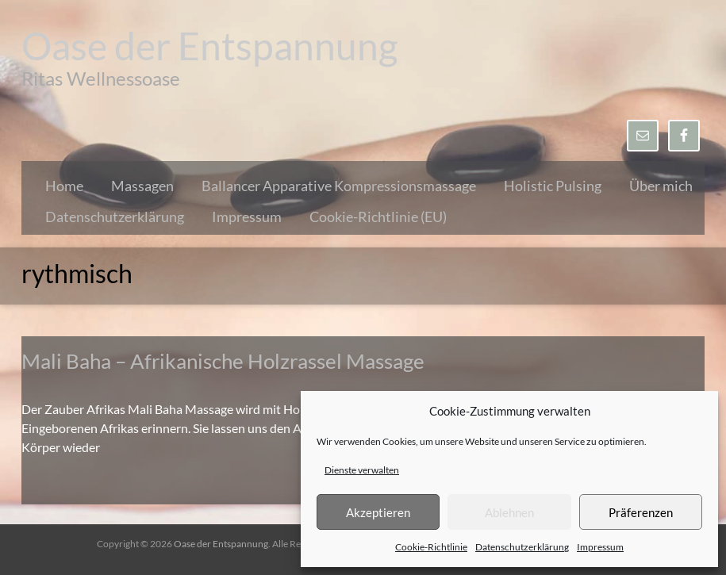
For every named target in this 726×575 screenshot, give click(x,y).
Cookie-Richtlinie (431, 547)
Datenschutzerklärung (522, 547)
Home (64, 185)
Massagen (142, 185)
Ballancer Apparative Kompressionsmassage (339, 185)
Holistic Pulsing (552, 185)
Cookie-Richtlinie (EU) (378, 216)
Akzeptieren (378, 512)
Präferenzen (641, 512)
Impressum (600, 547)
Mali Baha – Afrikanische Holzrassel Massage (222, 361)
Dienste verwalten (362, 470)
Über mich (661, 185)
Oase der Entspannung (209, 45)
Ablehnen (509, 512)
